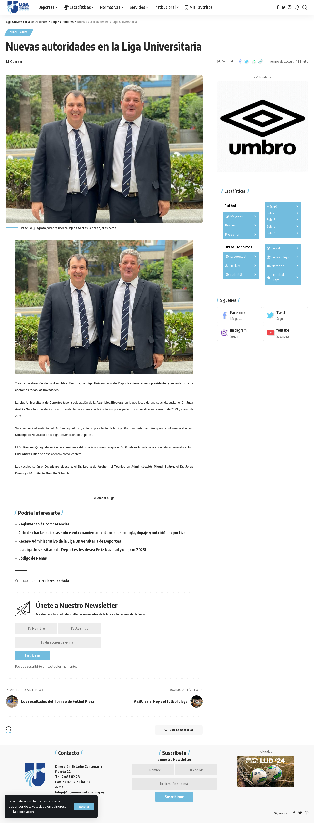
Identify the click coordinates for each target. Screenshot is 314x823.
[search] (304, 7)
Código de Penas (32, 558)
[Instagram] (290, 7)
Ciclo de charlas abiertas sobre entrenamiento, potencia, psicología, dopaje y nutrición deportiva (101, 532)
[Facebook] (277, 7)
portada (62, 581)
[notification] (297, 7)
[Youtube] (285, 332)
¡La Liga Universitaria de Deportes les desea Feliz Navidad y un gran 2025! (82, 549)
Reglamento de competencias (44, 524)
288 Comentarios (178, 730)
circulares (47, 581)
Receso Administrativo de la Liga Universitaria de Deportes (69, 541)
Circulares (19, 32)
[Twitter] (283, 7)
